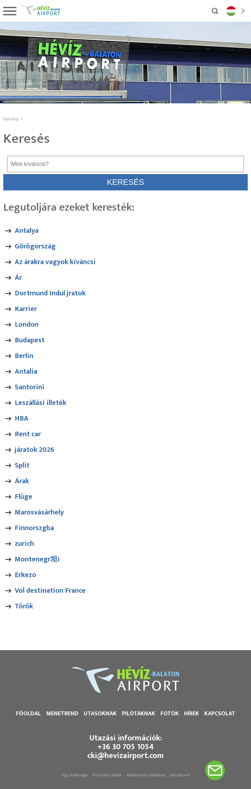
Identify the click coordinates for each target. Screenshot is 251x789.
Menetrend (62, 714)
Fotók (169, 714)
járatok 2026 (34, 450)
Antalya (27, 231)
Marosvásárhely (39, 512)
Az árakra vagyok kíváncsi (55, 262)
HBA (21, 418)
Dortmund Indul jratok (50, 293)
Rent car (28, 434)
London (27, 325)
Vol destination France (50, 591)
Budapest (29, 340)
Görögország (35, 246)
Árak (22, 481)
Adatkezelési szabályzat (145, 775)
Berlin (24, 356)
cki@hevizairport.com (125, 755)
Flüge (23, 497)
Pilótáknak (138, 714)
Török (24, 606)
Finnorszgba (34, 528)
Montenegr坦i (37, 559)
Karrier (26, 309)
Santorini (29, 387)
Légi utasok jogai (74, 775)
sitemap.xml (180, 775)
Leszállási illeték (40, 403)
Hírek (191, 714)
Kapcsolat (219, 714)
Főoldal (28, 714)
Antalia (26, 371)
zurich (24, 544)
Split (22, 465)
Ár (18, 278)
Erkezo (25, 575)
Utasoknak (100, 714)
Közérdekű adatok (107, 775)
